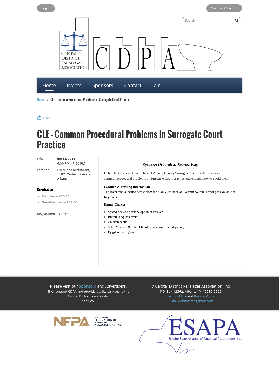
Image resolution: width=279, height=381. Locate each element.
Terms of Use (177, 296)
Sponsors (87, 286)
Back (46, 118)
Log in (46, 8)
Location (43, 170)
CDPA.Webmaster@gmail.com (190, 301)
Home (40, 99)
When (41, 158)
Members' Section (224, 8)
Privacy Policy (204, 296)
